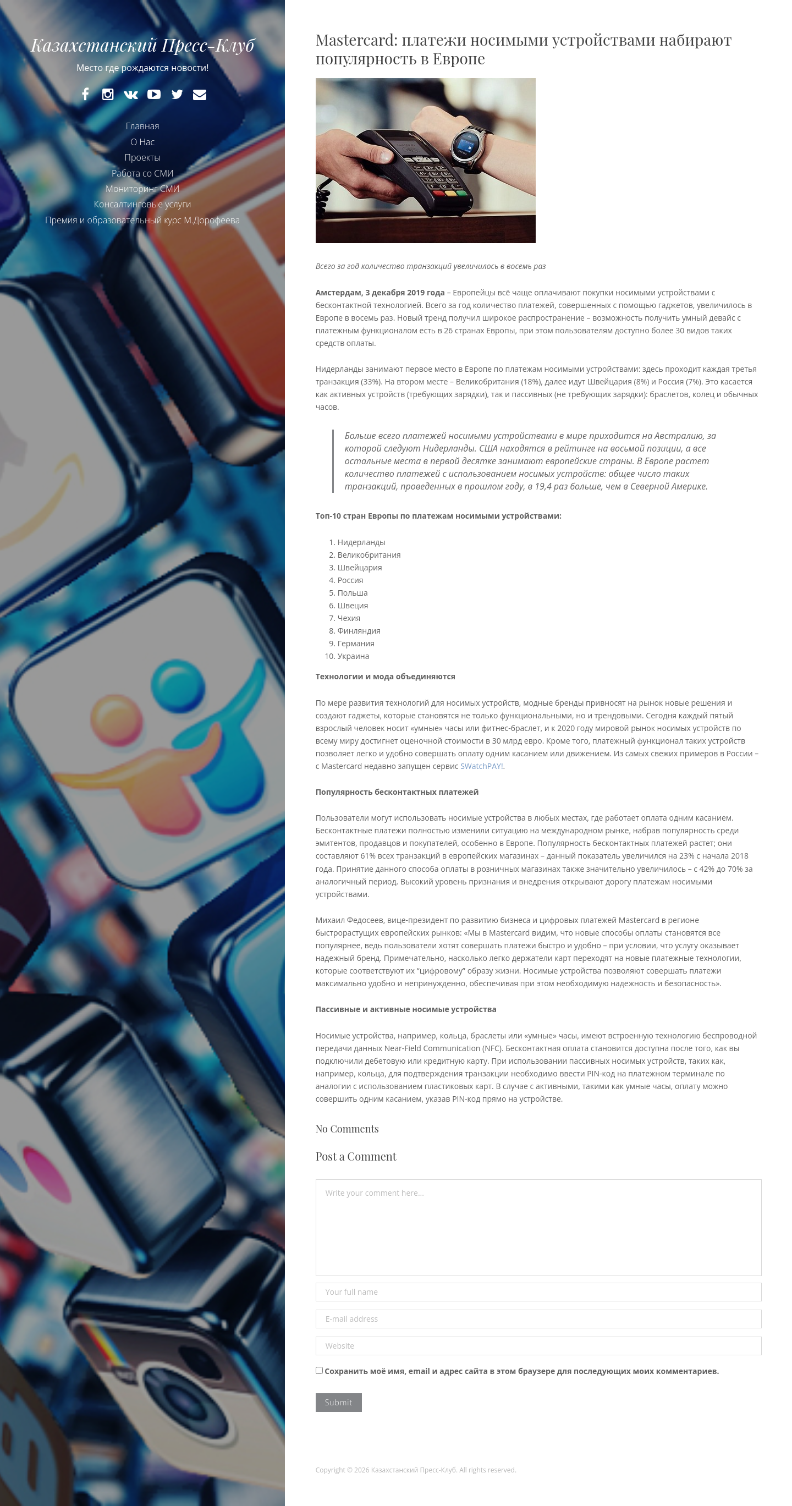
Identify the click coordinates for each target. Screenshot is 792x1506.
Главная (143, 126)
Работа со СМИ (143, 173)
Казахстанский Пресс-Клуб (142, 44)
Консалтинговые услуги (142, 204)
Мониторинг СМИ (142, 189)
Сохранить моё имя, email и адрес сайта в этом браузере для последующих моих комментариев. (521, 1371)
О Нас (142, 142)
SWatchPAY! (481, 766)
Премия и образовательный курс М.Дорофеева (142, 220)
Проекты (143, 157)
